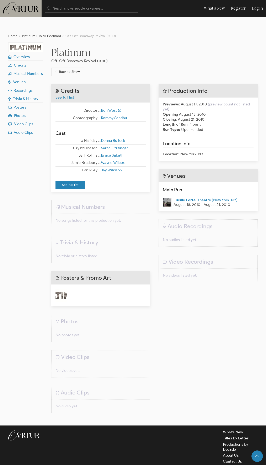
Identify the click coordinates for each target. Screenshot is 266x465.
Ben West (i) (111, 94)
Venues (17, 65)
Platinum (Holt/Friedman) (41, 19)
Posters (17, 90)
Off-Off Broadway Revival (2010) (79, 44)
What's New (214, 8)
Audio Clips (20, 116)
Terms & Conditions (75, 458)
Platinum (71, 35)
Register (238, 8)
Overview (19, 40)
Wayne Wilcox (113, 146)
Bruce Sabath (112, 138)
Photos (17, 99)
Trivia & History (23, 82)
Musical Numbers (25, 57)
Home (12, 19)
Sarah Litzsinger (114, 131)
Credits (17, 48)
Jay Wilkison (111, 153)
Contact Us (232, 445)
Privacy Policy (106, 458)
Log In (257, 8)
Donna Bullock (113, 124)
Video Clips (20, 107)
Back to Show (67, 55)
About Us (231, 439)
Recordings (20, 74)
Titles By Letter (236, 421)
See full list (64, 80)
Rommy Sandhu (114, 101)
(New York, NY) (206, 183)
